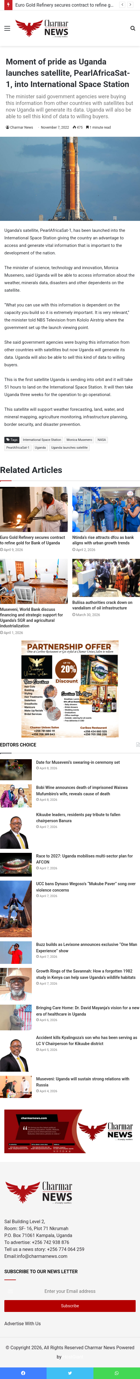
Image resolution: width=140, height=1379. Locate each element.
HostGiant (72, 1357)
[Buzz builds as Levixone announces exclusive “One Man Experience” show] (16, 952)
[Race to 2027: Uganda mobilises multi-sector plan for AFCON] (16, 865)
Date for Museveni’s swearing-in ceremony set (78, 762)
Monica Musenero (79, 440)
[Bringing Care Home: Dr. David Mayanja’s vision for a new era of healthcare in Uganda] (16, 1017)
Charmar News (21, 127)
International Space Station (42, 440)
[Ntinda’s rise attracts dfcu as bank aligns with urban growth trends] (106, 509)
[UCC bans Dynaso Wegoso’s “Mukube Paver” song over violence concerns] (16, 909)
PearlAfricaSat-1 (18, 448)
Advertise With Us (22, 1323)
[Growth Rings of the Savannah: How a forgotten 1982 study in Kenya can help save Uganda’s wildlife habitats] (16, 984)
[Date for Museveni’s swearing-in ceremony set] (16, 769)
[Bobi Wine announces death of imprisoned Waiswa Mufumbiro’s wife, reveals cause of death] (16, 795)
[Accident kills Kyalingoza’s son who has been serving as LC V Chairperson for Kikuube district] (16, 1053)
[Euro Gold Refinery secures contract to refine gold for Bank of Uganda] (34, 509)
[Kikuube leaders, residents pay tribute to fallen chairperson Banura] (16, 830)
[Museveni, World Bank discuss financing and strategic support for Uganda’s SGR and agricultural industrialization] (34, 581)
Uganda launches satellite (69, 448)
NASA (101, 440)
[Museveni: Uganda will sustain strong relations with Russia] (16, 1087)
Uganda (40, 448)
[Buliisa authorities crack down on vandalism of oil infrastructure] (106, 578)
